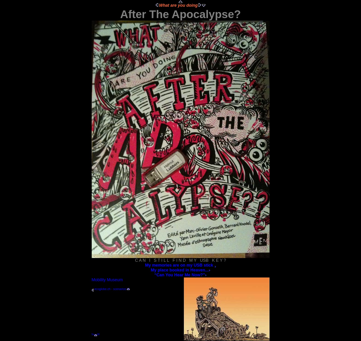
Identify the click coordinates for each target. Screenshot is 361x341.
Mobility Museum (107, 279)
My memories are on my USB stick (180, 265)
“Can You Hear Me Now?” (180, 275)
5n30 (96, 334)
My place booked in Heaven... (180, 270)
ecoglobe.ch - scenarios (110, 289)
